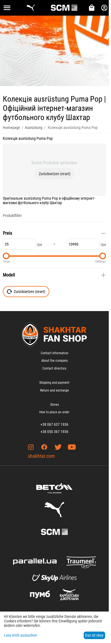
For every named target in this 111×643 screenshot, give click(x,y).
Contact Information (54, 353)
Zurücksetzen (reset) (54, 174)
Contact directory (54, 368)
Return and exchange (54, 390)
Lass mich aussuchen (20, 635)
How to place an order (54, 412)
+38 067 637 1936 (54, 424)
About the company (54, 361)
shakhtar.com (41, 456)
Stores (54, 405)
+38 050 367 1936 (54, 431)
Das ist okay (94, 635)
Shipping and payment (54, 383)
